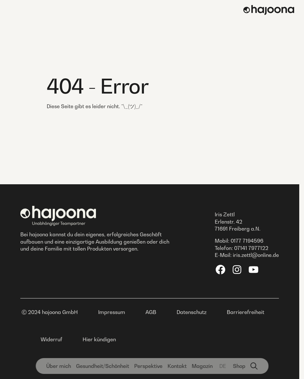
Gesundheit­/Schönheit (102, 366)
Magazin (202, 366)
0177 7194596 (247, 241)
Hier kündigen (99, 339)
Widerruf (51, 339)
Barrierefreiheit (245, 312)
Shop (239, 366)
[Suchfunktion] (254, 366)
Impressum (111, 312)
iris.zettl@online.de (256, 255)
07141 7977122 (251, 248)
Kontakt (176, 366)
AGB (150, 312)
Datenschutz (191, 312)
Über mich (58, 366)
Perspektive (148, 366)
